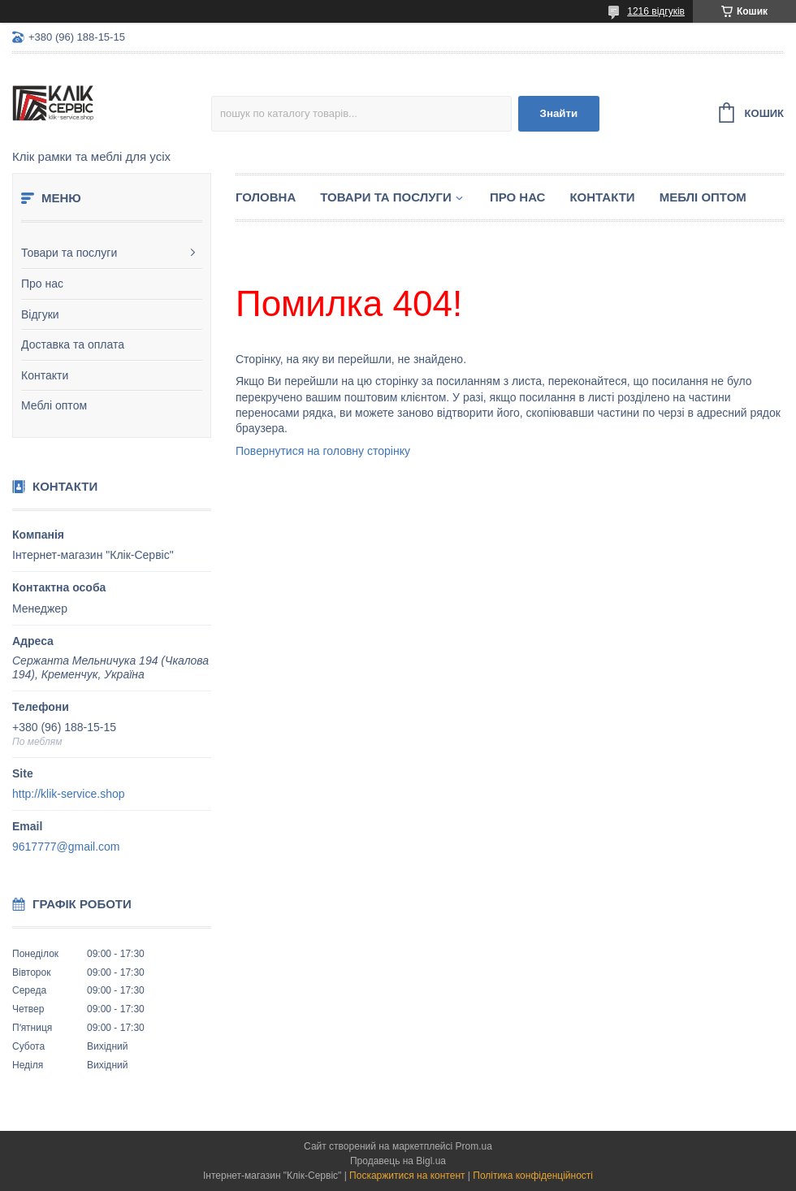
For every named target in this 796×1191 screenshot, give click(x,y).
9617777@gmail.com (66, 846)
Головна (266, 197)
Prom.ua (474, 1146)
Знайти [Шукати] (559, 113)
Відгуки (40, 314)
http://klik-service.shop (68, 793)
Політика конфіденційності (533, 1175)
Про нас (42, 283)
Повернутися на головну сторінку (323, 450)
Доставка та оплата (72, 344)
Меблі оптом (54, 405)
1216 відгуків (656, 11)
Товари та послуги (69, 252)
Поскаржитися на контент (407, 1175)
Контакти (44, 375)
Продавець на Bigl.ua (398, 1161)
